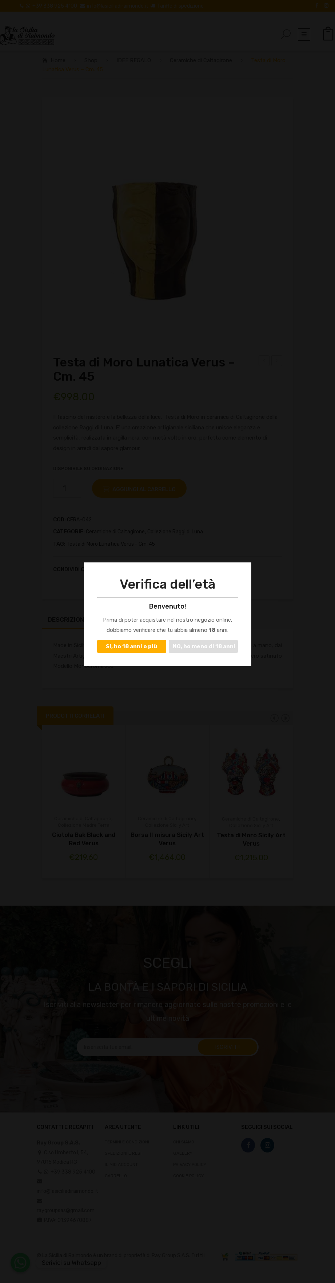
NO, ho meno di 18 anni (204, 646)
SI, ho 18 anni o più (131, 646)
